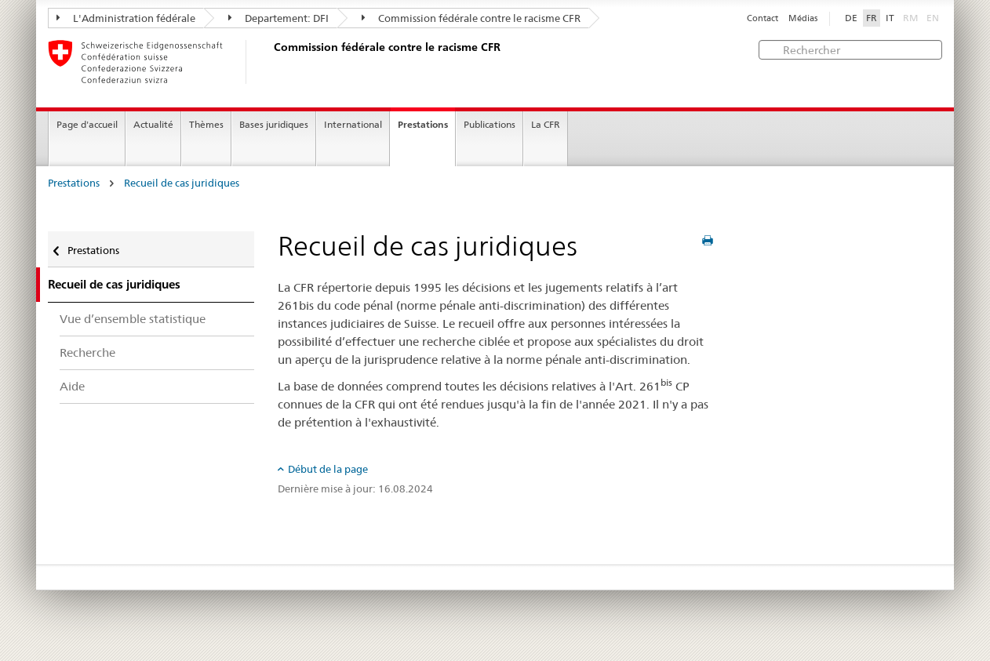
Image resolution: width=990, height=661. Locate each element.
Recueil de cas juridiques (181, 183)
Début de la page (328, 469)
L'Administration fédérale (125, 18)
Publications (489, 124)
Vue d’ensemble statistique (133, 318)
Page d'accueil (87, 124)
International (353, 124)
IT (890, 18)
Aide (72, 386)
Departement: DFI (278, 18)
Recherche (87, 352)
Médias (802, 18)
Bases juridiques (273, 124)
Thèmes (206, 124)
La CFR (545, 124)
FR (871, 18)
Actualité (153, 124)
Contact (762, 18)
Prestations (423, 124)
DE (851, 18)
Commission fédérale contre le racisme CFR (471, 18)
